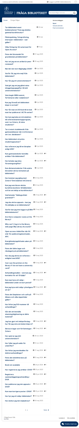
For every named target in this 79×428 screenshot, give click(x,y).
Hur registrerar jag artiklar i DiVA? (27, 370)
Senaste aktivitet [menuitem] (57, 25)
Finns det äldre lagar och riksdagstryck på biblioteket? (27, 249)
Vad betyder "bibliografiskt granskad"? (27, 196)
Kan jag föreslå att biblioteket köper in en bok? (27, 103)
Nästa (45, 410)
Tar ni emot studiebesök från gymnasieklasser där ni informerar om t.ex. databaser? (27, 132)
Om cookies (71, 418)
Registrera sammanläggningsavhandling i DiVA (27, 377)
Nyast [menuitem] (54, 23)
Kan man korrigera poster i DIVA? (27, 391)
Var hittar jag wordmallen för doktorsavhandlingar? (27, 351)
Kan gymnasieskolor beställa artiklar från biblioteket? (27, 155)
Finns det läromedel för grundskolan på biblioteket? (27, 55)
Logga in (62, 418)
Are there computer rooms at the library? (27, 218)
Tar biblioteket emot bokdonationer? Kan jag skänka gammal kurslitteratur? (27, 30)
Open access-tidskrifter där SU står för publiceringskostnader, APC (27, 233)
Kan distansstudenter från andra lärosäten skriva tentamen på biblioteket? (27, 170)
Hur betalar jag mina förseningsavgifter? (27, 162)
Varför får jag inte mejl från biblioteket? (27, 74)
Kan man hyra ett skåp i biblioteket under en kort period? (27, 281)
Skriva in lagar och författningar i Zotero (27, 329)
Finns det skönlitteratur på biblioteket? (27, 358)
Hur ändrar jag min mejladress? (27, 401)
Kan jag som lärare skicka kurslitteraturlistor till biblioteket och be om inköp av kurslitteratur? (27, 187)
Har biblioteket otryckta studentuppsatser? (27, 140)
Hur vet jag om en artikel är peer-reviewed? (27, 62)
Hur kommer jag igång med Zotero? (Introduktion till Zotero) (27, 179)
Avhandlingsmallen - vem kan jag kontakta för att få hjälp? (27, 274)
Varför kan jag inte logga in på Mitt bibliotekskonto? (27, 210)
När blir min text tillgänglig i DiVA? (27, 69)
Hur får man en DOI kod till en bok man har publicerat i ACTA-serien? (27, 111)
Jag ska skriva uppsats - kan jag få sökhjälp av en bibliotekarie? (27, 203)
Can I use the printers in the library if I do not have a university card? (27, 265)
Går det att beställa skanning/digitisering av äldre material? (27, 314)
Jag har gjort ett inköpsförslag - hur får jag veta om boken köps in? (27, 322)
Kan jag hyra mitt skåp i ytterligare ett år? (27, 288)
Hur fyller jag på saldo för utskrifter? (27, 344)
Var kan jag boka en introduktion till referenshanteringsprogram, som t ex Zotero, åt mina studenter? (27, 121)
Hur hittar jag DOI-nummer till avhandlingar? (27, 305)
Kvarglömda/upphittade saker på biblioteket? (27, 242)
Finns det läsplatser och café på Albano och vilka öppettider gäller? (27, 297)
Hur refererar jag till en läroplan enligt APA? (27, 147)
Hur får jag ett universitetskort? (27, 81)
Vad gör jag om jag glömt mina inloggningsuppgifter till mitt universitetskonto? (27, 88)
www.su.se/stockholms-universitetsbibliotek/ (17, 2)
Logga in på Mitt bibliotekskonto (59, 2)
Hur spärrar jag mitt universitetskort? (27, 337)
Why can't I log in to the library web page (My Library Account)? (27, 225)
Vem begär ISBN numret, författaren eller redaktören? (27, 96)
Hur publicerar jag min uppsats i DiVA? (27, 385)
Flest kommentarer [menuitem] (58, 28)
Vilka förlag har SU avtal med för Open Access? (27, 48)
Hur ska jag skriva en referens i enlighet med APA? (27, 256)
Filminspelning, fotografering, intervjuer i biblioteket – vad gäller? (27, 39)
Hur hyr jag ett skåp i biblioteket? (27, 396)
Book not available (27, 365)
